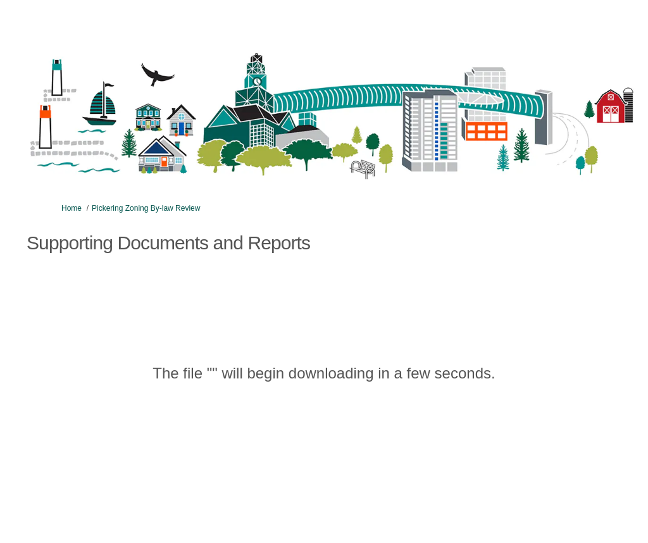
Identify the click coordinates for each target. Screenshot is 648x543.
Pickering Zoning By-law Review (146, 208)
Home (71, 208)
